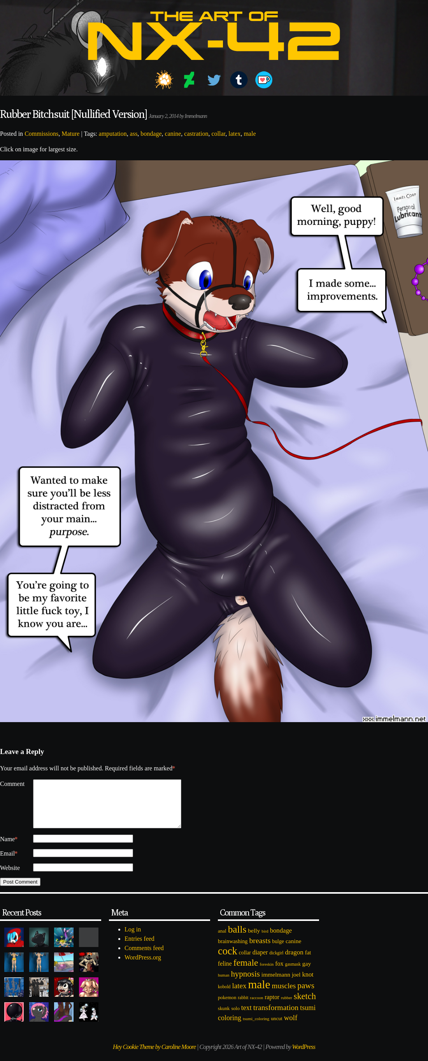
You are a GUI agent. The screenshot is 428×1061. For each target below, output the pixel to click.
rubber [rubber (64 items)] (286, 1007)
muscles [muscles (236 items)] (284, 995)
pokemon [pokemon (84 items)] (227, 1007)
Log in (133, 938)
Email (9, 863)
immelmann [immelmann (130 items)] (275, 983)
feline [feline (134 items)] (225, 973)
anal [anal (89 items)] (222, 940)
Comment (12, 783)
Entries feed (139, 948)
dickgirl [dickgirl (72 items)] (276, 962)
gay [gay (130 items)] (306, 973)
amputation (113, 133)
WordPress (303, 1056)
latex (234, 133)
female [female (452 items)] (245, 972)
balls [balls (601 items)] (237, 938)
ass (134, 133)
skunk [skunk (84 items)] (224, 1018)
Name (9, 848)
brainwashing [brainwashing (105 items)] (232, 950)
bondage (150, 133)
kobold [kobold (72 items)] (224, 996)
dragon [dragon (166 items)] (294, 961)
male (250, 133)
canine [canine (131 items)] (293, 950)
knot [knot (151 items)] (308, 983)
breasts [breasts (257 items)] (259, 949)
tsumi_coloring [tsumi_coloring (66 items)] (256, 1028)
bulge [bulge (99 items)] (278, 951)
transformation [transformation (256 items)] (275, 1016)
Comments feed (144, 957)
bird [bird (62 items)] (264, 940)
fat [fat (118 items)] (308, 962)
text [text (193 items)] (246, 1017)
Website (10, 877)
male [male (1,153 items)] (259, 993)
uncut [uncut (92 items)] (276, 1028)
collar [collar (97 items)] (245, 962)
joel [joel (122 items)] (296, 984)
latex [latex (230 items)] (239, 995)
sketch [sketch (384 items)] (305, 1005)
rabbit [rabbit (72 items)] (243, 1007)
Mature (70, 133)
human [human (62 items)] (223, 984)
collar (219, 133)
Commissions (41, 133)
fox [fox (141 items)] (279, 973)
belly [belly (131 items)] (254, 939)
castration (196, 133)
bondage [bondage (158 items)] (281, 940)
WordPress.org (143, 966)
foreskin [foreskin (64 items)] (267, 973)
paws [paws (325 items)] (305, 995)
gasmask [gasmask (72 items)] (293, 973)
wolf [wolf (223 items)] (291, 1027)
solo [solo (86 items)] (235, 1018)
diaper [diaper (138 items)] (260, 961)
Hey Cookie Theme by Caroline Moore (154, 1056)
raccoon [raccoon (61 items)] (256, 1007)
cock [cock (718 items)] (227, 960)
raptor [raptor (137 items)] (272, 1006)
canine (173, 133)
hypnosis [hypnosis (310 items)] (245, 983)
